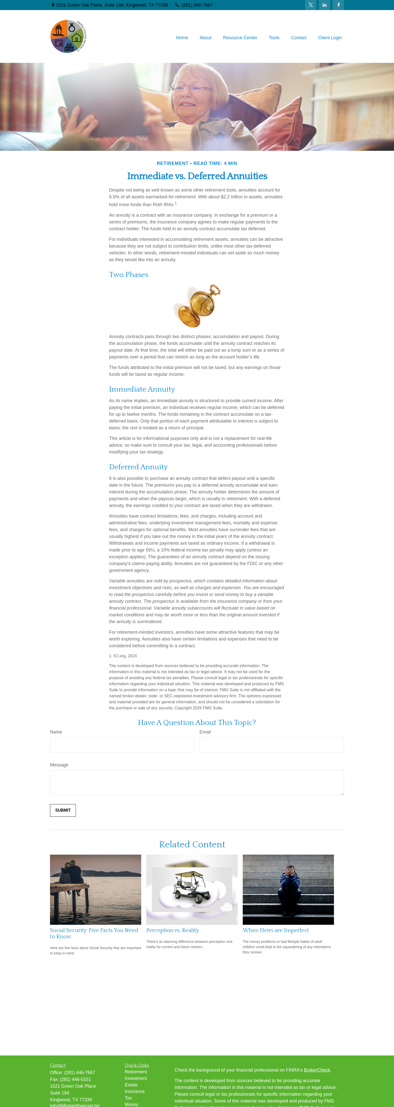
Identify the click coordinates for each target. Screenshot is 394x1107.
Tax (128, 1097)
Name (56, 731)
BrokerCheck (317, 1070)
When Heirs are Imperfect (276, 930)
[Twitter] (310, 5)
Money (131, 1104)
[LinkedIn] (324, 5)
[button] (182, 37)
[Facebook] (338, 5)
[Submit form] (63, 810)
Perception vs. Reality (172, 930)
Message (59, 764)
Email (205, 731)
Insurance (135, 1091)
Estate (131, 1084)
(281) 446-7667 (193, 5)
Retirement (136, 1071)
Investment (136, 1078)
